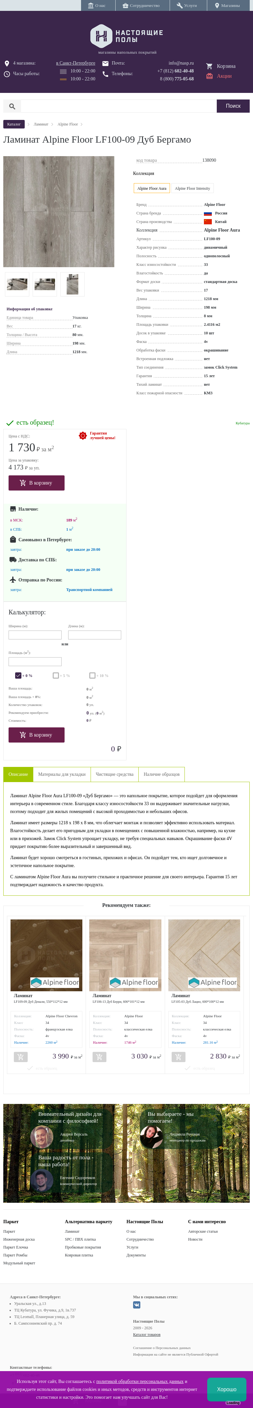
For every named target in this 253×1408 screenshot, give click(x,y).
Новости (195, 1239)
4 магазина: (24, 63)
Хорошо (227, 1389)
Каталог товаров (146, 1334)
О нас (131, 1231)
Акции (224, 76)
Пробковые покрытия (83, 1247)
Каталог (14, 124)
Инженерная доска (19, 1239)
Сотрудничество (140, 1239)
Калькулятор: (27, 612)
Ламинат (72, 1231)
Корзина (226, 66)
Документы (136, 1255)
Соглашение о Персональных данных (162, 1348)
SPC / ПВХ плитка (80, 1239)
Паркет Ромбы (15, 1255)
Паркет (9, 1231)
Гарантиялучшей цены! (102, 435)
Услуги (132, 1247)
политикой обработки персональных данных (139, 1381)
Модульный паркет (19, 1263)
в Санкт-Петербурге (76, 63)
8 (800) (177, 78)
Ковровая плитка (79, 1255)
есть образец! (35, 422)
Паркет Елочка (15, 1247)
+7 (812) (175, 71)
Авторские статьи (203, 1231)
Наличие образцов (162, 774)
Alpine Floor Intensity (192, 188)
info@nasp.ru (181, 63)
